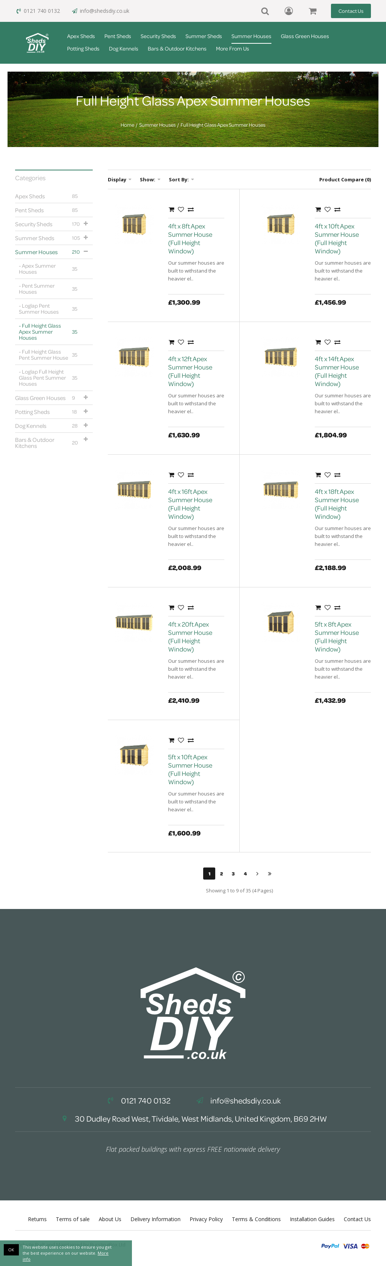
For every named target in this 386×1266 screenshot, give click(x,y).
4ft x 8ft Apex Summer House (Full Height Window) (190, 238)
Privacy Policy (206, 1219)
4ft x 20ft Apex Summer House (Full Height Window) (190, 636)
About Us (110, 1219)
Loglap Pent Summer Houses (50, 309)
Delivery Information (155, 1219)
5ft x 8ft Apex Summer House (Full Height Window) (337, 636)
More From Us (232, 48)
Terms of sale (73, 1219)
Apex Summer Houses (50, 269)
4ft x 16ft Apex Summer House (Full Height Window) (190, 504)
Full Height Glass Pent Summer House (50, 355)
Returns (37, 1219)
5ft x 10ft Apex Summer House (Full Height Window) (190, 769)
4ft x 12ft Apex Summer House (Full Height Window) (190, 371)
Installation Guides (312, 1219)
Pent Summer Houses (50, 289)
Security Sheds (158, 36)
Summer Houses (251, 36)
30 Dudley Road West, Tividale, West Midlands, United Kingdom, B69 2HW (193, 1118)
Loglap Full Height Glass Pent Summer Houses (50, 378)
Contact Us (351, 10)
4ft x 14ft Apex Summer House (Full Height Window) (337, 371)
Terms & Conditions (256, 1219)
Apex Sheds (81, 36)
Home (127, 124)
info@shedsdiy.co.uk (100, 10)
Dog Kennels (123, 48)
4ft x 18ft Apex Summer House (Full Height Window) (337, 504)
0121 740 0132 (37, 10)
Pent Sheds (117, 36)
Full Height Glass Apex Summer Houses (223, 124)
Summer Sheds (203, 36)
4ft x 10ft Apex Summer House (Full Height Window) (337, 238)
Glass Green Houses (305, 36)
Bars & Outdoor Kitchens (177, 48)
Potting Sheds (83, 48)
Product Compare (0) (345, 179)
